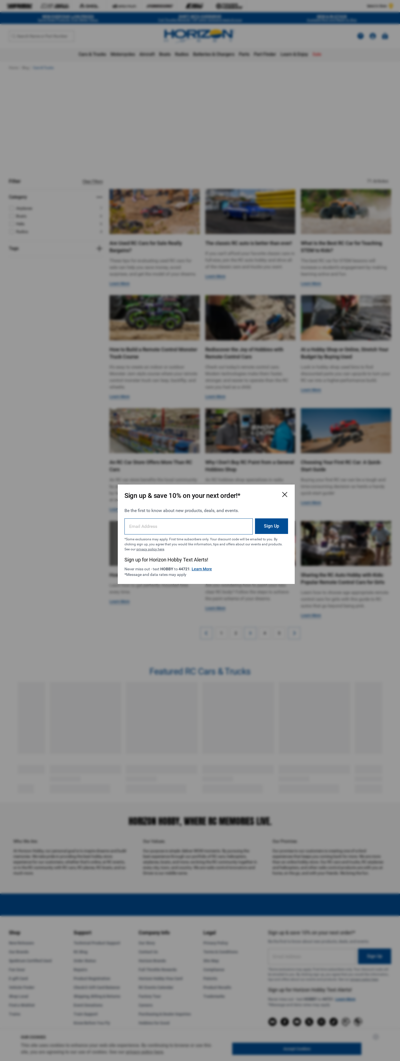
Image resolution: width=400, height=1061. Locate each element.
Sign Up (256, 522)
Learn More (204, 565)
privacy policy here (185, 545)
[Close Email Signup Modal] (270, 491)
